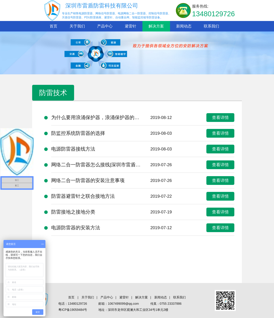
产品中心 (105, 26)
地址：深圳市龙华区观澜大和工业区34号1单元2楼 (133, 310)
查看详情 (220, 117)
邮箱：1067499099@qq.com (118, 303)
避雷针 (130, 26)
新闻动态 (184, 26)
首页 (53, 26)
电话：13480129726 (72, 303)
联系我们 (211, 26)
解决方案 (156, 26)
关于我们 (77, 26)
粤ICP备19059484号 (72, 310)
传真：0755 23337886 (166, 303)
